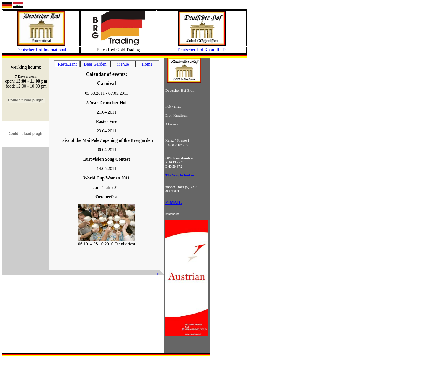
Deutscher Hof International (41, 49)
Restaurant (67, 64)
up (158, 273)
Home (146, 64)
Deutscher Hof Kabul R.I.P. (201, 49)
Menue (123, 64)
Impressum (172, 213)
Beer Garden (95, 64)
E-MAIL (173, 202)
